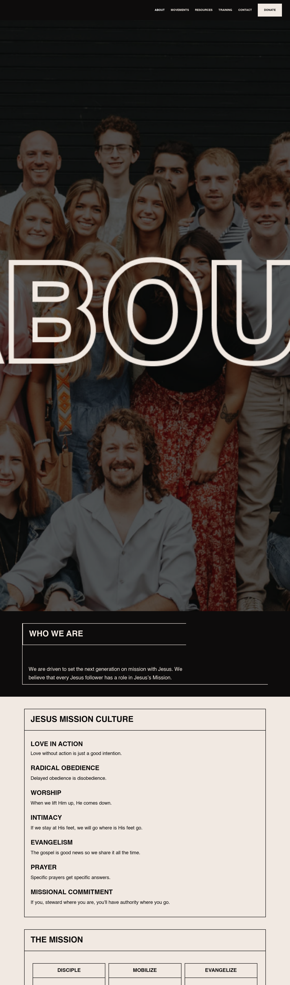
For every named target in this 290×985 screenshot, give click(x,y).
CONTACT (245, 10)
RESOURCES (203, 10)
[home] (38, 10)
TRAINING (225, 10)
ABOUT (160, 10)
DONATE (270, 10)
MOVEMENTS (180, 10)
